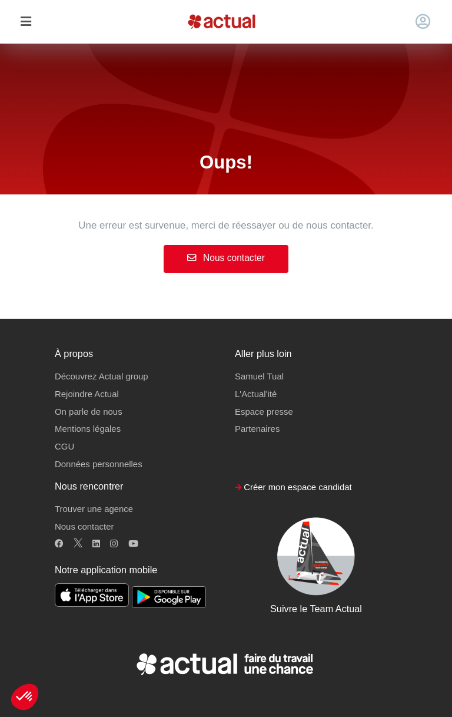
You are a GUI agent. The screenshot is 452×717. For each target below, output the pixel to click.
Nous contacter (226, 258)
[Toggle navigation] (25, 22)
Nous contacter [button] (84, 526)
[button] (25, 697)
